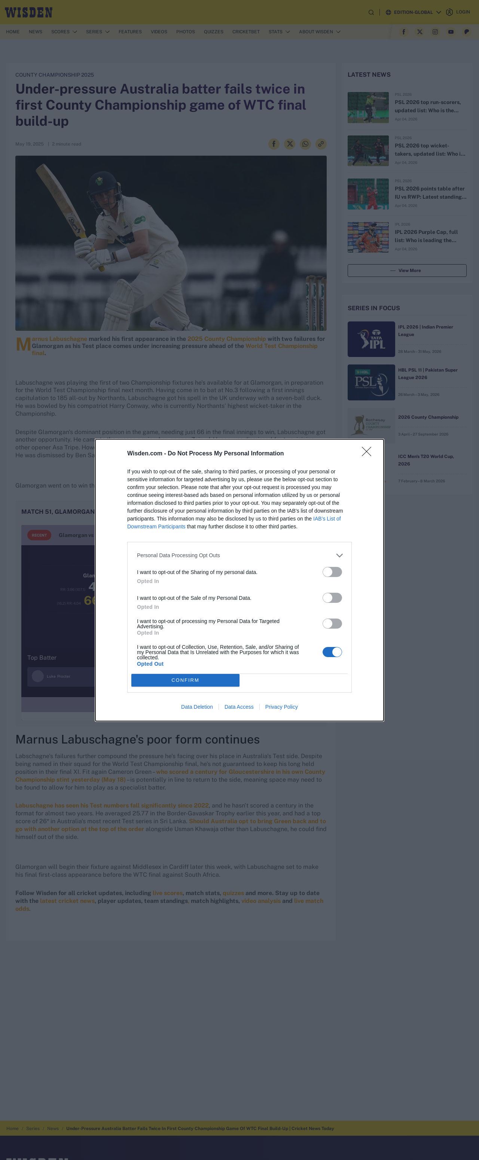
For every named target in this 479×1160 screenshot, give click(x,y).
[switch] (332, 572)
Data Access (239, 707)
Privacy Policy (281, 707)
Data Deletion (197, 707)
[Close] (369, 454)
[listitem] (239, 555)
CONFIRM (185, 680)
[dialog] (239, 580)
